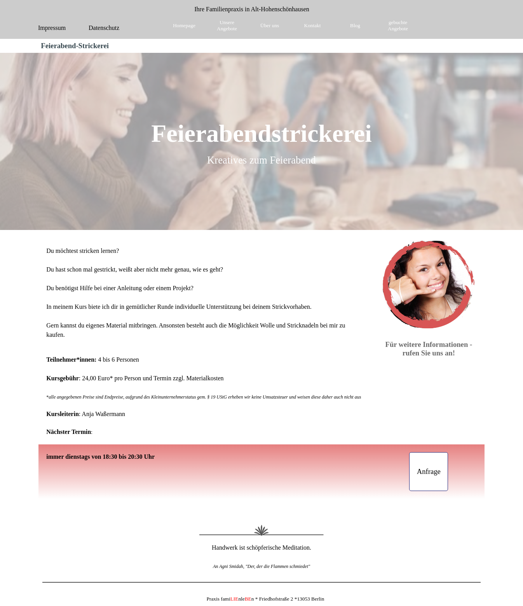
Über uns (269, 25)
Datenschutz (104, 27)
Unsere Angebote (227, 25)
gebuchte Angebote (398, 25)
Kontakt (312, 25)
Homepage (184, 25)
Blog (355, 25)
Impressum (52, 27)
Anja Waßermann (103, 414)
